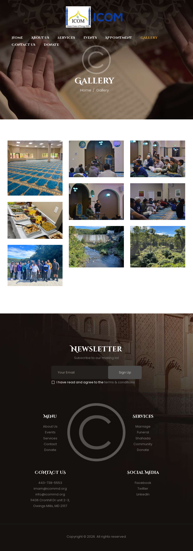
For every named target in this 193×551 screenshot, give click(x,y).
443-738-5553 (50, 482)
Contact (50, 444)
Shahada (143, 438)
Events (50, 432)
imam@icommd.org (50, 488)
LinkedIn (143, 494)
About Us (50, 426)
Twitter (142, 488)
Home (85, 90)
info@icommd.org (50, 494)
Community (142, 444)
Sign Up (125, 372)
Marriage (143, 426)
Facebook (143, 482)
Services (50, 438)
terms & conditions (119, 382)
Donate (50, 449)
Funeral (143, 432)
